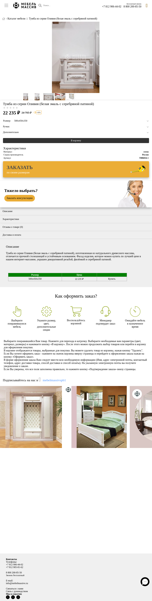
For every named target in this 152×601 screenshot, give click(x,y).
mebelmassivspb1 (54, 380)
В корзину (76, 140)
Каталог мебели (16, 18)
